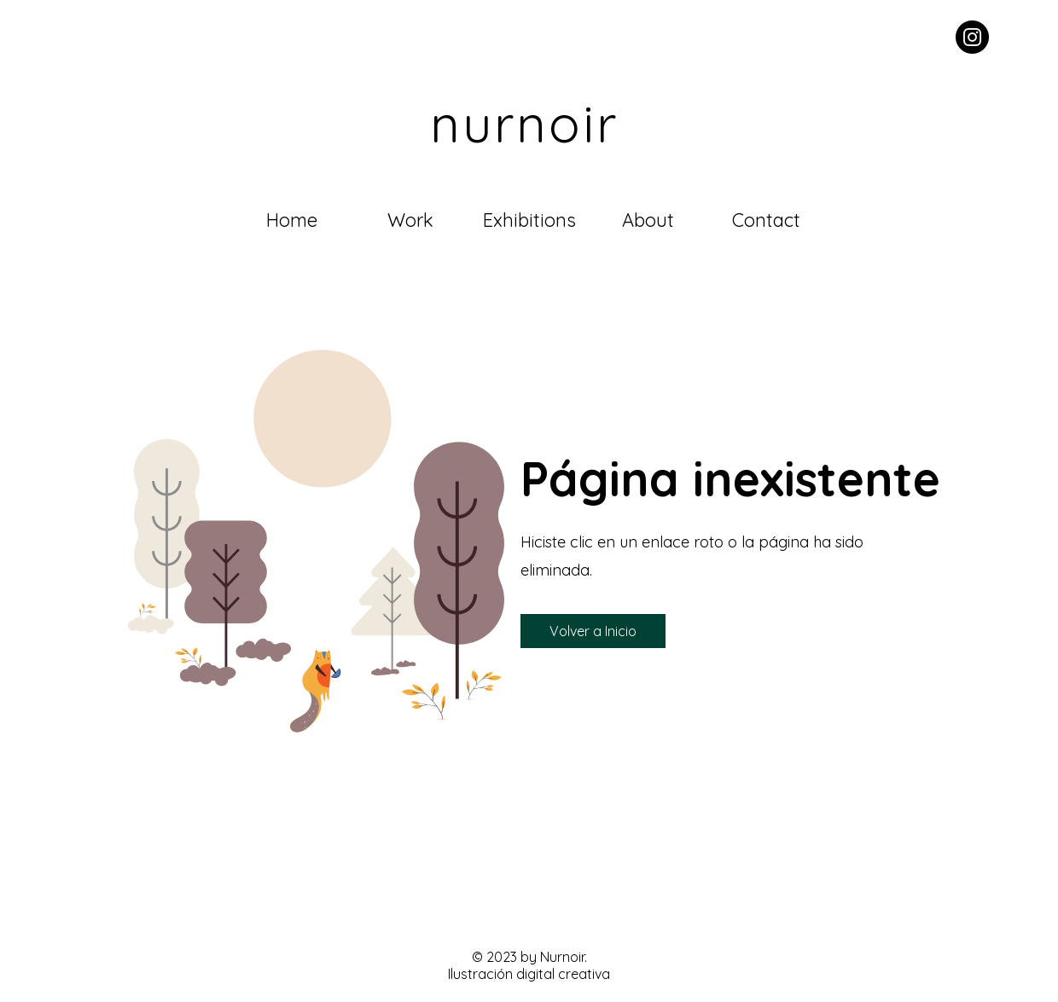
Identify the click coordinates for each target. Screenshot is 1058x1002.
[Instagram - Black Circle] (972, 37)
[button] (593, 631)
